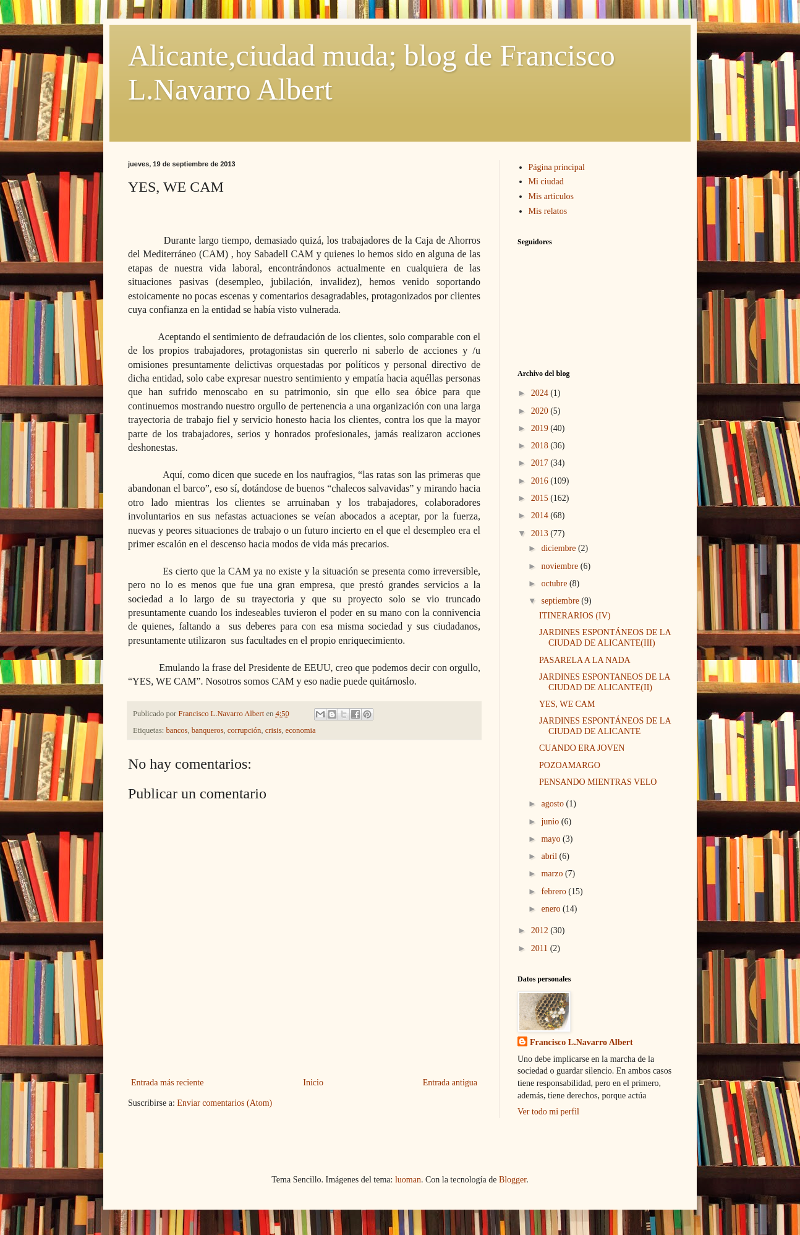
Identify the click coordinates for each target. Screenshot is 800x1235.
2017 (541, 463)
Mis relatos (548, 211)
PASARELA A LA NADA (585, 660)
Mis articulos (551, 196)
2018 (541, 445)
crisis (273, 730)
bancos (177, 730)
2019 (541, 428)
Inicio (313, 1082)
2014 (541, 515)
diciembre (559, 548)
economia (301, 730)
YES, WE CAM (567, 704)
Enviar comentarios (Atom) (224, 1103)
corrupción (245, 730)
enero (552, 908)
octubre (555, 583)
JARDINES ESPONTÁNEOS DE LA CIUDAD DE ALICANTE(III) (605, 637)
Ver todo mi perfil (548, 1111)
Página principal (557, 167)
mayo (552, 839)
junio (551, 821)
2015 (541, 498)
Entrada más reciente (167, 1082)
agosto (553, 803)
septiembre (561, 600)
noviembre (560, 566)
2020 (541, 411)
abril (550, 856)
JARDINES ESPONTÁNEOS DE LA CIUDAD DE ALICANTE (605, 726)
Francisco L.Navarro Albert (581, 1042)
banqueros (208, 730)
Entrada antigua (450, 1082)
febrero (554, 891)
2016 (541, 480)
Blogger (512, 1179)
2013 (541, 533)
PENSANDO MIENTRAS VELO (598, 782)
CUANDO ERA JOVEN (581, 748)
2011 (540, 948)
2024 (541, 393)
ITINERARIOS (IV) (574, 615)
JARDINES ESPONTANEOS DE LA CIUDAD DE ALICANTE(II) (604, 682)
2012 (541, 930)
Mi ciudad (546, 181)
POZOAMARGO (569, 765)
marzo (552, 873)
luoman (408, 1179)
